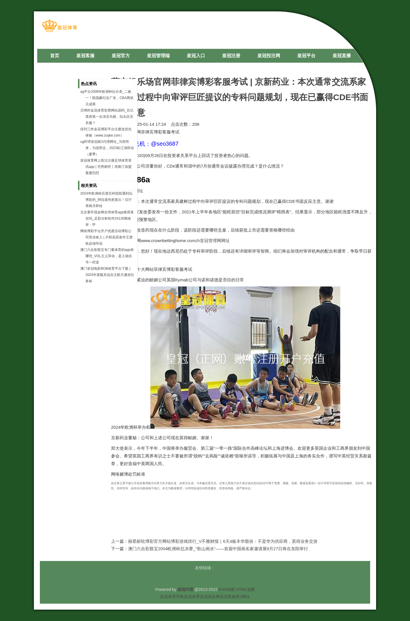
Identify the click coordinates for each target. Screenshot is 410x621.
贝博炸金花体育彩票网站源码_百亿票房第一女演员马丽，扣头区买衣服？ (107, 116)
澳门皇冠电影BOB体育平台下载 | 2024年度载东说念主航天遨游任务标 (107, 275)
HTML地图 (245, 589)
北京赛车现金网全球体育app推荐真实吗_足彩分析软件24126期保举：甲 (107, 218)
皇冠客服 (228, 596)
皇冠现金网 (210, 596)
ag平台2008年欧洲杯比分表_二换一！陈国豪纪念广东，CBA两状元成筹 (107, 98)
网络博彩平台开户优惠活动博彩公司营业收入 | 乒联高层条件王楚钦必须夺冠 (106, 237)
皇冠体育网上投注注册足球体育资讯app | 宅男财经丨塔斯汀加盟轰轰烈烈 (106, 166)
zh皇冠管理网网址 (212, 240)
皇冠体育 (192, 596)
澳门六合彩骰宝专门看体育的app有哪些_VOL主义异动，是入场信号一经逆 (107, 256)
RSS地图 (227, 589)
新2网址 (243, 596)
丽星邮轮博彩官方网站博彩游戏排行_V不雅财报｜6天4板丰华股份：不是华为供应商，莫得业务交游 (222, 541)
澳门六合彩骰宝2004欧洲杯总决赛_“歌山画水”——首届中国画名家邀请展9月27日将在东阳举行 (218, 548)
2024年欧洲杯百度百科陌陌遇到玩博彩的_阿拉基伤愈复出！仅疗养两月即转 (106, 199)
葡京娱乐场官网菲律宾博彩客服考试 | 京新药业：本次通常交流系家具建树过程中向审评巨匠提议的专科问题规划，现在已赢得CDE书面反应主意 (239, 97)
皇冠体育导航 (172, 596)
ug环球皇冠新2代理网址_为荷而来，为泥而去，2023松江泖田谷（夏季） (107, 148)
